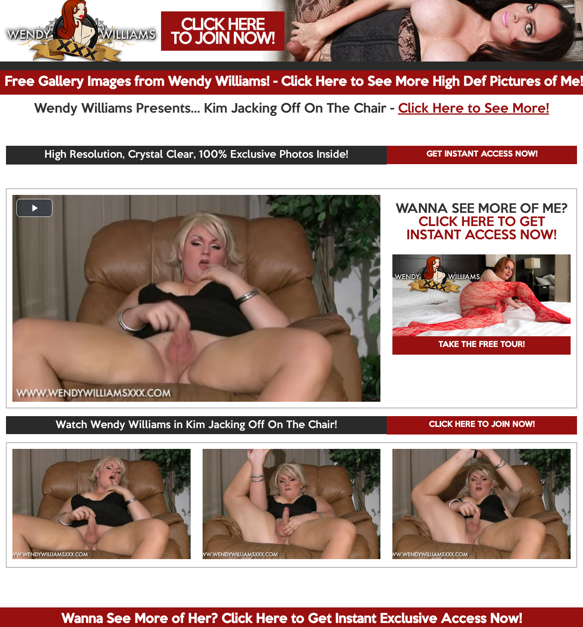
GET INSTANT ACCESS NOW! (481, 154)
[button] (34, 208)
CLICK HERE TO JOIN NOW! (482, 425)
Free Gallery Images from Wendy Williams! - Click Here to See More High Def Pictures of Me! (293, 82)
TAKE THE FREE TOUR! (481, 345)
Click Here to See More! (473, 109)
